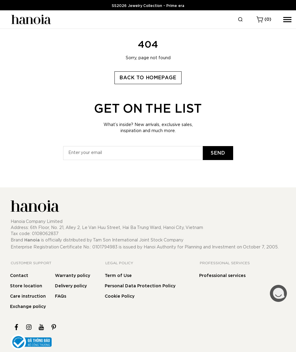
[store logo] (30, 19)
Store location (26, 286)
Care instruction (28, 296)
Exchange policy (28, 307)
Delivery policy (71, 286)
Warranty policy (72, 276)
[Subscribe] (218, 153)
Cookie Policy (119, 296)
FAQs (60, 296)
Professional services (222, 276)
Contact (19, 276)
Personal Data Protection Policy (140, 286)
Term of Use (118, 276)
